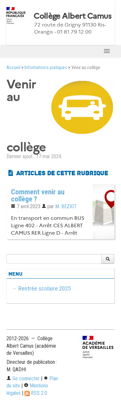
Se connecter (23, 378)
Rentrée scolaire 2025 (44, 288)
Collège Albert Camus (72, 16)
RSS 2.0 (36, 393)
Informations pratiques (46, 67)
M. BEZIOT (66, 206)
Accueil (13, 67)
